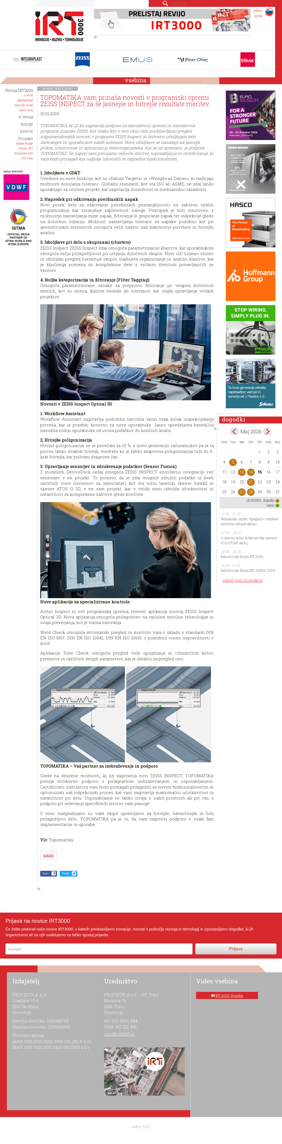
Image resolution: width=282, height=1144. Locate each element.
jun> (267, 431)
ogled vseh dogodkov (242, 580)
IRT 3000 (57, 27)
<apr (234, 431)
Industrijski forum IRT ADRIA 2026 (248, 570)
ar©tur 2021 (141, 1126)
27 (242, 492)
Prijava (236, 948)
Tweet (65, 873)
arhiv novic (63, 88)
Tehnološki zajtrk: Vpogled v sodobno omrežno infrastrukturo (249, 521)
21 (251, 482)
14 (251, 472)
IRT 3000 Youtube (229, 995)
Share (45, 873)
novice (48, 88)
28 (251, 492)
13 (242, 472)
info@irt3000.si (119, 1034)
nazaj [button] (48, 855)
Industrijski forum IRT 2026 (242, 556)
